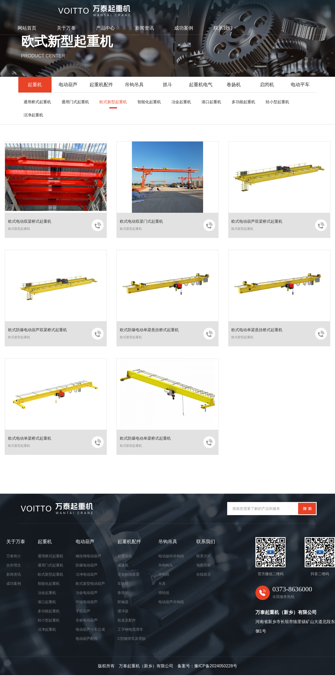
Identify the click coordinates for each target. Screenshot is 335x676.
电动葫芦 (68, 84)
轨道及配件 (127, 621)
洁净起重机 (47, 630)
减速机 (123, 566)
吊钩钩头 (165, 566)
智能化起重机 (49, 584)
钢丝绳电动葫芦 (88, 557)
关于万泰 (151, 9)
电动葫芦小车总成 (90, 630)
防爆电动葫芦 (87, 566)
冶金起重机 (47, 593)
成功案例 (268, 9)
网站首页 (112, 9)
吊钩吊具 (134, 84)
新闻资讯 (229, 9)
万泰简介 (13, 557)
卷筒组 (123, 593)
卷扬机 (234, 84)
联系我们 (308, 9)
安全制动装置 (128, 575)
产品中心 (190, 9)
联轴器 (123, 603)
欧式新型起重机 (50, 575)
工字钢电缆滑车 (130, 630)
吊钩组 (163, 575)
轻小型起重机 (49, 621)
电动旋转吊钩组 (171, 557)
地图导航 (203, 566)
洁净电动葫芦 (87, 575)
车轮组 (123, 584)
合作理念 (13, 566)
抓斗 (167, 84)
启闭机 (267, 84)
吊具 (162, 584)
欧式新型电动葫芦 (90, 584)
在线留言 (203, 575)
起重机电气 (201, 84)
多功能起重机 (49, 612)
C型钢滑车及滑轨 (132, 639)
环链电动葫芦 (87, 603)
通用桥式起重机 (50, 557)
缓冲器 (123, 612)
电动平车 (300, 84)
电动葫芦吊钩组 (171, 603)
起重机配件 (101, 84)
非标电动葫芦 (87, 621)
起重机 (35, 84)
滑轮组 (163, 593)
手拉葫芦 (83, 612)
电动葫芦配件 (87, 639)
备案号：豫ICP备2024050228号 (207, 666)
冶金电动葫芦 (87, 593)
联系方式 (203, 557)
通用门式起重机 (50, 566)
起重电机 (125, 557)
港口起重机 (47, 603)
